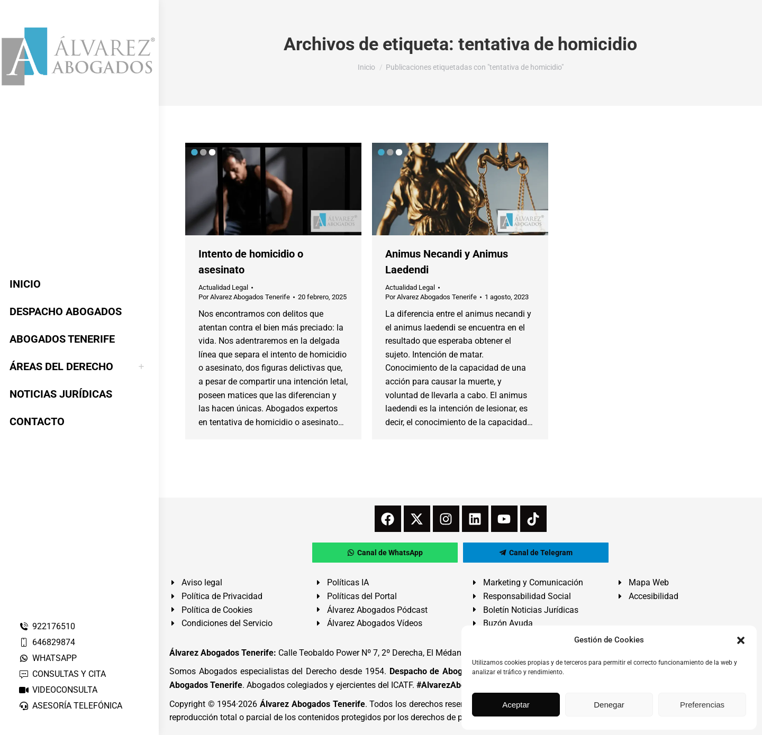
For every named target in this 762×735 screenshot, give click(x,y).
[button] (741, 640)
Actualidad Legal (223, 287)
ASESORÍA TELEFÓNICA (70, 706)
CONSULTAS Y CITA (62, 674)
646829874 (47, 642)
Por (244, 297)
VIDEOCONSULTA (58, 690)
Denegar (609, 704)
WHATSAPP (48, 658)
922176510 (47, 626)
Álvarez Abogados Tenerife (312, 704)
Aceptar (516, 704)
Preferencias (702, 704)
